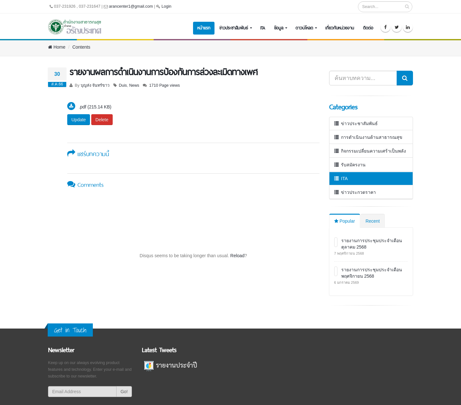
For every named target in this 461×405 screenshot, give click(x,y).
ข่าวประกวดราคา (355, 192)
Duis (123, 85)
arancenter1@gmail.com (131, 6)
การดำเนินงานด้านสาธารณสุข (368, 137)
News (134, 85)
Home (56, 47)
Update (78, 119)
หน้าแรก (203, 28)
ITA (262, 28)
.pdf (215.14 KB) (95, 106)
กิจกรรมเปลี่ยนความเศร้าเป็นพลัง (370, 151)
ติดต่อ (368, 28)
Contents (81, 47)
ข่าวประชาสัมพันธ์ (233, 28)
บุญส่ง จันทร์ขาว (95, 85)
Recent (373, 221)
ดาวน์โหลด (304, 28)
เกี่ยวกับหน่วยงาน (339, 28)
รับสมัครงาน (350, 164)
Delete (101, 119)
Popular (344, 221)
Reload (237, 255)
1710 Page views (164, 85)
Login (166, 6)
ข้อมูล (278, 28)
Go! (124, 391)
